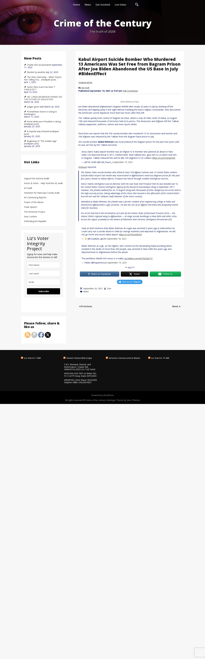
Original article (85, 82)
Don (109, 288)
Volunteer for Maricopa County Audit (42, 193)
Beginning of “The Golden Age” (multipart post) (40, 142)
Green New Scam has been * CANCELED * (39, 88)
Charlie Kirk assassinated (39, 65)
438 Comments (130, 90)
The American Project (34, 212)
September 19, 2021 (123, 162)
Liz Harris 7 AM (32, 358)
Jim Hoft (85, 87)
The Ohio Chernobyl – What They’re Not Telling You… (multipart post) (42, 78)
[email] (43, 282)
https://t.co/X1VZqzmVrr (163, 158)
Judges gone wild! (35, 106)
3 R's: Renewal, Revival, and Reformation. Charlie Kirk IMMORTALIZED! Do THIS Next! (79, 367)
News (88, 4)
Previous (86, 306)
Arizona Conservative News (124, 358)
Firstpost (82, 167)
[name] (43, 265)
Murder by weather (36, 72)
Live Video (120, 4)
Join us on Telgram (129, 281)
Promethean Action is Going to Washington (40, 113)
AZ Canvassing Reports (35, 197)
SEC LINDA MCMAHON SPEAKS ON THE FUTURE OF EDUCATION (43, 98)
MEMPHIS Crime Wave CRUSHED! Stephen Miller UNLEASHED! (80, 381)
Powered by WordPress (102, 395)
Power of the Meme (34, 202)
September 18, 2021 (117, 238)
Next (175, 306)
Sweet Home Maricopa (79, 358)
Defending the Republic (35, 221)
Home (76, 4)
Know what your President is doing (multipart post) (42, 122)
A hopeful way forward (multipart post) (41, 132)
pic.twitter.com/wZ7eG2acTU (138, 258)
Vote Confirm (30, 216)
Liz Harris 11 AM (160, 358)
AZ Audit (28, 188)
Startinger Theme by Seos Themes (123, 400)
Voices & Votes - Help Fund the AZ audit (43, 183)
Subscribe (43, 291)
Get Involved (103, 4)
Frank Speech (30, 207)
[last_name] (43, 273)
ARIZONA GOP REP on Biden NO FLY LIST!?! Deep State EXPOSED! (80, 374)
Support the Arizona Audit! (36, 178)
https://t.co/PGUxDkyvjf (130, 234)
